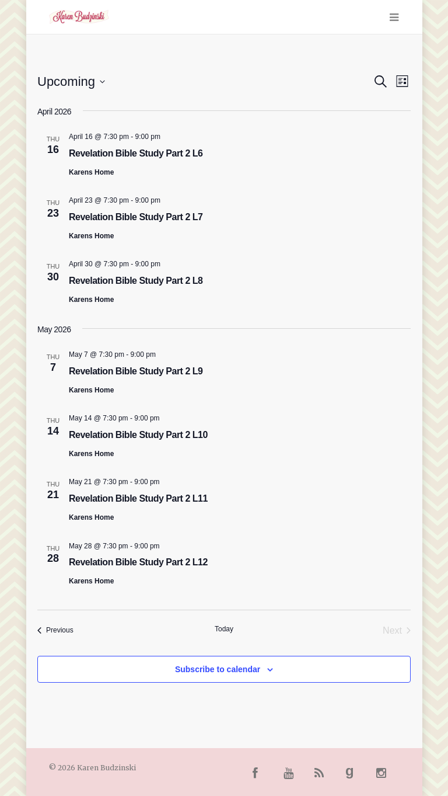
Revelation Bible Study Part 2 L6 (135, 153)
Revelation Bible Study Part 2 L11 (138, 498)
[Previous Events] (55, 630)
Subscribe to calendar (217, 669)
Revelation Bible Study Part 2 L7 (135, 217)
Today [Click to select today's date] (224, 629)
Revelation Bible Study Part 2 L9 (135, 371)
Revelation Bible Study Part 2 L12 (138, 562)
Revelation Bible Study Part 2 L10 (138, 435)
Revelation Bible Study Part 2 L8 (135, 281)
